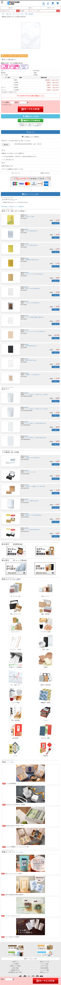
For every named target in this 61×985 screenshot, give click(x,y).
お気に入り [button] (31, 132)
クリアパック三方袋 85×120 (32, 302)
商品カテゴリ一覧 (44, 961)
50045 (26, 272)
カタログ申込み (44, 966)
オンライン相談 (44, 963)
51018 (26, 358)
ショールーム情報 (44, 970)
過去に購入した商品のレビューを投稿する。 (13, 206)
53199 (26, 513)
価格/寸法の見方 (45, 173)
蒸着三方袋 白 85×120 (31, 360)
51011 (26, 330)
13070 (26, 499)
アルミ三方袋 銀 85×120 (31, 231)
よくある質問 (15, 963)
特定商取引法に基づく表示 (15, 972)
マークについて (16, 173)
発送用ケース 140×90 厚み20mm (33, 515)
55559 (26, 528)
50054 (26, 287)
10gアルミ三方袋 (30, 216)
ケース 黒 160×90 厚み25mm (33, 529)
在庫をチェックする (30, 116)
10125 (26, 243)
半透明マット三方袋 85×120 (32, 374)
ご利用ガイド (15, 961)
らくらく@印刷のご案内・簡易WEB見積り (14, 55)
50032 (26, 407)
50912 (26, 315)
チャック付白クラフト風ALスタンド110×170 (37, 409)
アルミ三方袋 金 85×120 (31, 245)
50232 (26, 301)
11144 (26, 258)
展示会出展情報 (44, 968)
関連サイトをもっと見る (30, 958)
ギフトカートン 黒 (30, 472)
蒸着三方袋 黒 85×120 (31, 346)
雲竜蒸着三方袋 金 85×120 (32, 259)
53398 (26, 470)
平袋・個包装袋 (29, 14)
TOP (3, 14)
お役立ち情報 (15, 968)
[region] (30, 14)
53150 (26, 456)
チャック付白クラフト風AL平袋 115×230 (36, 423)
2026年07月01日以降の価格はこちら (30, 96)
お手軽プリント (50, 7)
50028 (26, 393)
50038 (26, 436)
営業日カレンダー (44, 972)
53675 (26, 485)
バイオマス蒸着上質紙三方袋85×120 (34, 317)
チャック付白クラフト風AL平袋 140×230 (36, 437)
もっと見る (10, 762)
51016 (26, 344)
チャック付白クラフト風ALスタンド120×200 (37, 394)
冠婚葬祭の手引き (15, 970)
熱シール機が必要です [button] (9, 59)
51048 (26, 373)
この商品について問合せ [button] (31, 136)
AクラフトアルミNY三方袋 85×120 (34, 274)
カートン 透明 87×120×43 (32, 500)
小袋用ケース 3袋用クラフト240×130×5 (35, 486)
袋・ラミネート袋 (18, 14)
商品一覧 (10, 7)
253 (26, 215)
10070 (26, 229)
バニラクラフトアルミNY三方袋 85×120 (35, 331)
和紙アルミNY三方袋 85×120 (33, 288)
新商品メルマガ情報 (15, 966)
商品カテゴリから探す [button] (31, 194)
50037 (26, 421)
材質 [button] (6, 144)
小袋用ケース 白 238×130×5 (32, 457)
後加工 (30, 7)
